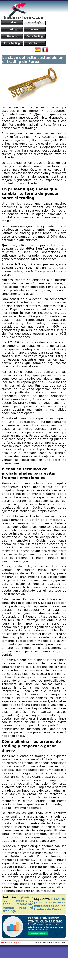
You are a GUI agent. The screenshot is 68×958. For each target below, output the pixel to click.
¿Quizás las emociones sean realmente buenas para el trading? (18, 904)
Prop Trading (12, 43)
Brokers (12, 36)
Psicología (34, 22)
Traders (12, 22)
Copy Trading (34, 36)
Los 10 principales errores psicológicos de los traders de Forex (49, 904)
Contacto (34, 43)
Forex (34, 29)
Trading (12, 29)
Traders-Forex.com (24, 17)
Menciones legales (11, 942)
